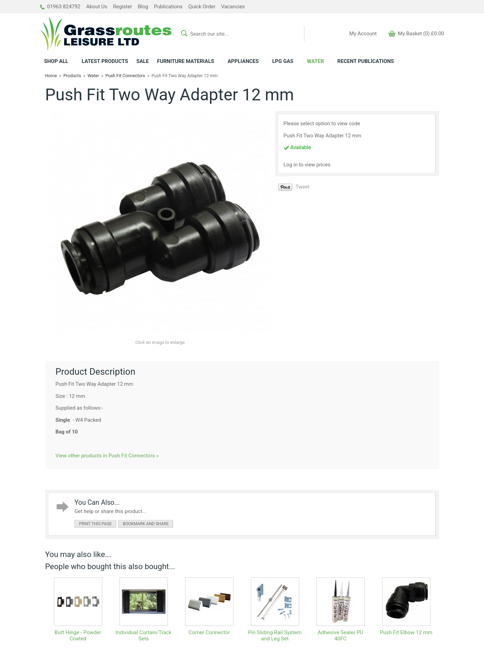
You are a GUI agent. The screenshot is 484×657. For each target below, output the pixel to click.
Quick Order (201, 6)
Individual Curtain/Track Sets (143, 635)
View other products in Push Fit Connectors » (107, 456)
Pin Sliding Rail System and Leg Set (275, 635)
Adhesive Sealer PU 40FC (340, 635)
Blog (143, 6)
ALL (56, 61)
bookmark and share (146, 523)
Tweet (303, 187)
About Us (96, 6)
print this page (95, 523)
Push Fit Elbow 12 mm (406, 632)
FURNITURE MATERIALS (185, 61)
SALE (142, 61)
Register (122, 6)
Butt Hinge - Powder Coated (78, 635)
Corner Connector (209, 632)
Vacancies (233, 6)
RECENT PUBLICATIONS (366, 61)
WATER (315, 61)
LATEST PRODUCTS (105, 61)
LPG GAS (282, 61)
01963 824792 (60, 6)
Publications (168, 6)
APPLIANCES (243, 61)
